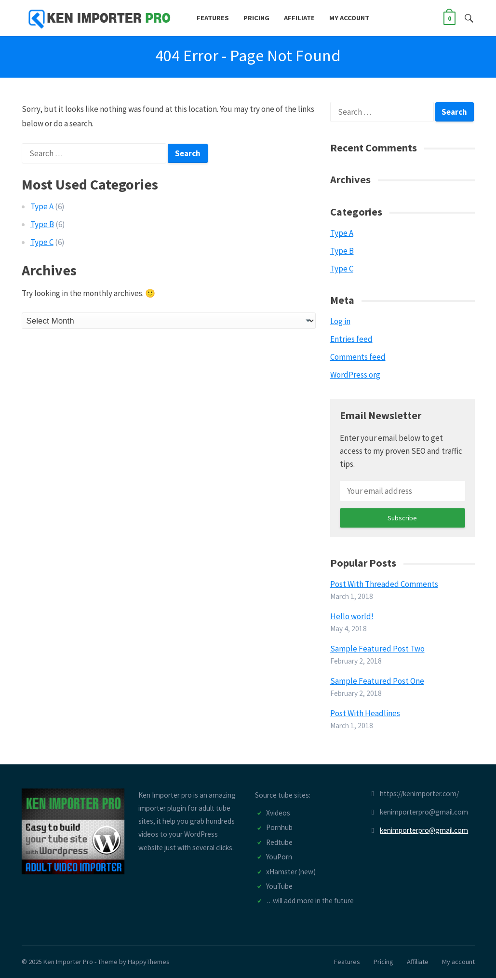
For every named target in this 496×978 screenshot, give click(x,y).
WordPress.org (355, 374)
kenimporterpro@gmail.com (424, 830)
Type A (42, 206)
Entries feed (351, 339)
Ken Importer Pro (68, 961)
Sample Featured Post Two (377, 648)
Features (213, 18)
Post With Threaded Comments (384, 584)
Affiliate (299, 18)
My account (349, 18)
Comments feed (358, 357)
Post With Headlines (365, 713)
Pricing (256, 18)
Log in (340, 321)
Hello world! (352, 616)
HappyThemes (149, 961)
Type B (42, 224)
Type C (42, 242)
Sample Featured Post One (377, 681)
